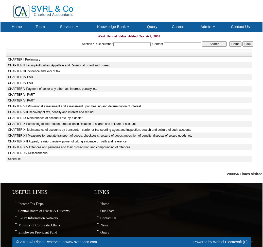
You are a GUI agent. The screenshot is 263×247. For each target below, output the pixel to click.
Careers (178, 26)
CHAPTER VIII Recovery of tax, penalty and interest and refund (51, 112)
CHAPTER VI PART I (22, 94)
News (104, 225)
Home (17, 26)
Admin (207, 26)
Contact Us (240, 26)
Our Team (107, 211)
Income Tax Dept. (31, 204)
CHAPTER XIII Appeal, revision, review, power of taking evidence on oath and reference (67, 141)
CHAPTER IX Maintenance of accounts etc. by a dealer (45, 118)
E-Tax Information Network (38, 218)
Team (40, 26)
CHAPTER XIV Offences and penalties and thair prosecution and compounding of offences (69, 147)
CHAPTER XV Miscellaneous (27, 153)
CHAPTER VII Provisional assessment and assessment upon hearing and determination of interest (74, 106)
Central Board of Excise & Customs (44, 211)
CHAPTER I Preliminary (24, 59)
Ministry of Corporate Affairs (39, 225)
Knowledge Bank (113, 26)
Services (69, 26)
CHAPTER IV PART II (22, 83)
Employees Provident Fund (38, 232)
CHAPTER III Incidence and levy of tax (34, 71)
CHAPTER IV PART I (22, 77)
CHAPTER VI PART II (22, 100)
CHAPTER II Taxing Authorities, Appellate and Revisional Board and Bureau (59, 65)
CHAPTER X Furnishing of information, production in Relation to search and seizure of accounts (72, 124)
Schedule (14, 159)
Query (152, 26)
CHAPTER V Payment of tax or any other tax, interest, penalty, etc (52, 89)
